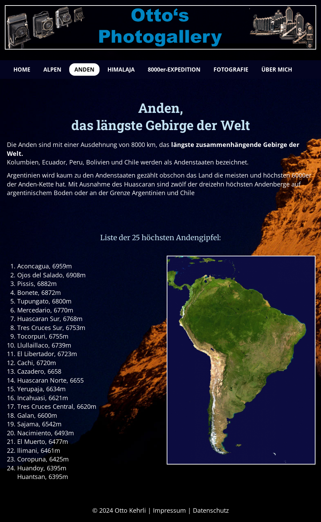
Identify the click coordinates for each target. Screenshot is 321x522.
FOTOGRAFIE (231, 69)
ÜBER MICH (276, 69)
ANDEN (84, 69)
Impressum (169, 510)
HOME (21, 69)
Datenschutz (211, 510)
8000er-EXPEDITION (174, 69)
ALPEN (52, 69)
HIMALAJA (121, 69)
